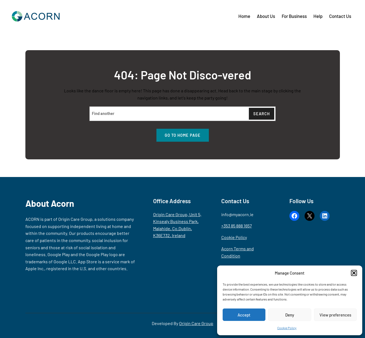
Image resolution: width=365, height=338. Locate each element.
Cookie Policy (287, 328)
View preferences (335, 314)
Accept (244, 314)
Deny (289, 314)
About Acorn (49, 203)
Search (261, 113)
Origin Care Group (196, 323)
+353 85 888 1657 (236, 225)
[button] (354, 273)
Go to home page (183, 135)
